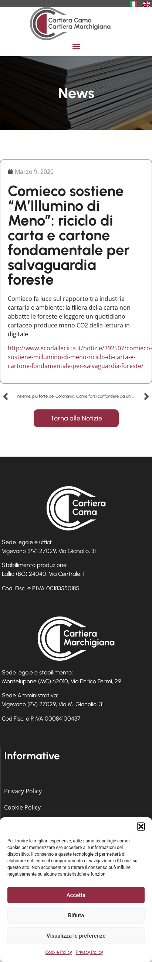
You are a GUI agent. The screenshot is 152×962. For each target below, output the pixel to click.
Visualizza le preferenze (76, 935)
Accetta (76, 895)
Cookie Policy (58, 952)
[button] (141, 826)
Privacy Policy (89, 952)
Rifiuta (76, 915)
